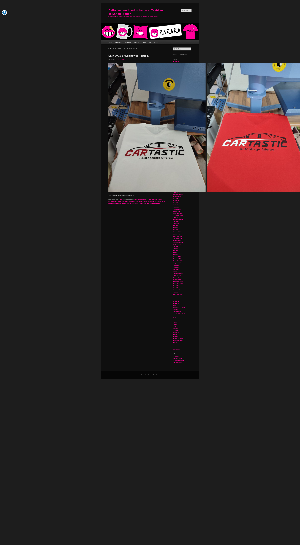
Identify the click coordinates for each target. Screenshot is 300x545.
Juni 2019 (176, 201)
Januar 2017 (177, 259)
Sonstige (176, 332)
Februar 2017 (177, 257)
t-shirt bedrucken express (155, 199)
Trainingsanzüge (178, 340)
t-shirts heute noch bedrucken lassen (149, 203)
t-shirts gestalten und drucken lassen (127, 203)
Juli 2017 (176, 246)
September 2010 (178, 273)
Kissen (175, 320)
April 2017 (176, 252)
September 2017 (178, 242)
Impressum (137, 42)
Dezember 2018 (177, 213)
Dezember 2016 (177, 261)
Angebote (176, 301)
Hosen (175, 316)
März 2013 (176, 267)
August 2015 (177, 263)
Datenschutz (118, 42)
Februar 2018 (177, 232)
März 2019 (176, 207)
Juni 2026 (176, 62)
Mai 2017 (175, 250)
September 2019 (178, 194)
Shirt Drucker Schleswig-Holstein (128, 55)
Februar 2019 (177, 209)
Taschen (175, 336)
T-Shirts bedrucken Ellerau (146, 201)
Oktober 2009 (177, 275)
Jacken (175, 318)
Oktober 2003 (177, 290)
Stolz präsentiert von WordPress (150, 375)
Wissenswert (177, 349)
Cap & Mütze (177, 311)
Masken (175, 322)
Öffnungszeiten (153, 42)
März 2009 (176, 277)
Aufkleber (176, 303)
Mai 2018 (175, 225)
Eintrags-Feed (177, 358)
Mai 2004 (175, 288)
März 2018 (176, 230)
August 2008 (177, 279)
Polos (175, 324)
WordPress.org (177, 362)
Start (110, 42)
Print (174, 326)
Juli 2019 (176, 199)
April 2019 (176, 205)
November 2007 (178, 281)
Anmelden (176, 356)
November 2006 (178, 284)
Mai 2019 (175, 203)
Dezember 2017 (177, 236)
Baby (174, 305)
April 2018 (176, 227)
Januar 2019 (177, 211)
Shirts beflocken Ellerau (140, 199)
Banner (175, 309)
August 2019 (177, 196)
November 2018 (178, 215)
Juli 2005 (176, 286)
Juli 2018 (176, 221)
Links (144, 42)
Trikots (175, 343)
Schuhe (175, 328)
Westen (175, 345)
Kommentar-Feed (178, 360)
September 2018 (178, 219)
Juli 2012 (176, 269)
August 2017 (177, 244)
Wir (174, 347)
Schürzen (176, 330)
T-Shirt (120, 199)
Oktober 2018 (177, 217)
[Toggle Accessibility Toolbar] (4, 3)
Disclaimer (128, 42)
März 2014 (176, 265)
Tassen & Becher (178, 338)
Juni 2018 (176, 223)
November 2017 (178, 238)
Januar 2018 (177, 234)
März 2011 (176, 271)
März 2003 (176, 292)
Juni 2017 (176, 248)
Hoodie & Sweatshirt (179, 314)
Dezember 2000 (177, 294)
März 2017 (176, 254)
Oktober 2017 (177, 240)
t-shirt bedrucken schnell (131, 201)
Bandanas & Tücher (179, 307)
